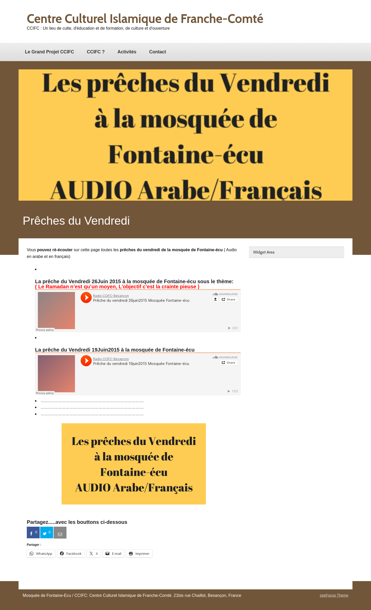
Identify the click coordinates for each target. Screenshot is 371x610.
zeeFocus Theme (334, 595)
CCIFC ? (96, 51)
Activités (126, 51)
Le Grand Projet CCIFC (49, 51)
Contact (157, 51)
